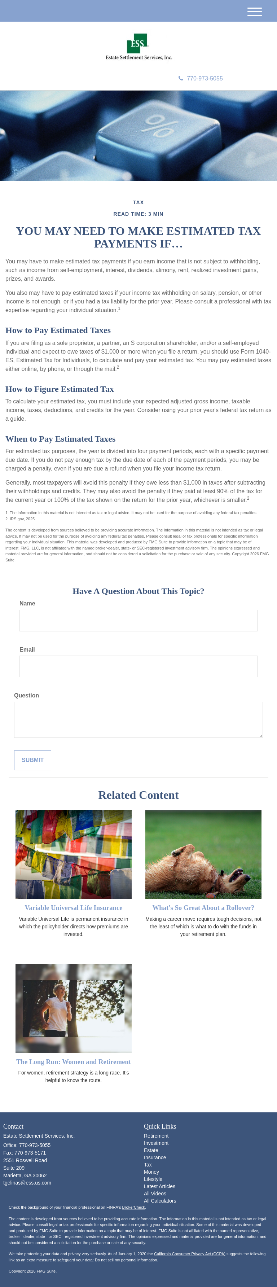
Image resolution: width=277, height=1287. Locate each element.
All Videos (155, 1193)
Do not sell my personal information (126, 1260)
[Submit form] (32, 760)
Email (27, 650)
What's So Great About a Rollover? (204, 907)
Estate (151, 1150)
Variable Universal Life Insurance (73, 907)
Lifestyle (153, 1179)
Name (27, 603)
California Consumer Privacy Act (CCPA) (189, 1254)
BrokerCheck (133, 1207)
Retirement (156, 1136)
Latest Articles (159, 1186)
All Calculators (160, 1201)
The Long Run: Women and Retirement (73, 1061)
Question (26, 695)
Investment (156, 1143)
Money (151, 1172)
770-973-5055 (201, 78)
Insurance (155, 1157)
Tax (148, 1165)
